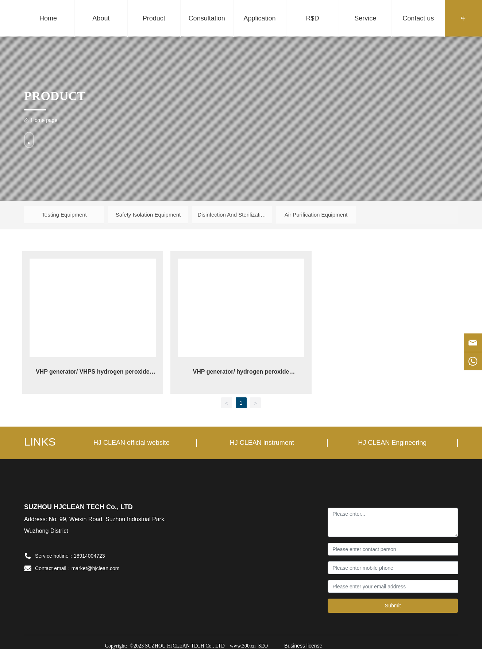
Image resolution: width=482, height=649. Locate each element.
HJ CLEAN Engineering (392, 441)
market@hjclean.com (96, 567)
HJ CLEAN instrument (262, 441)
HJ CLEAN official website (131, 441)
